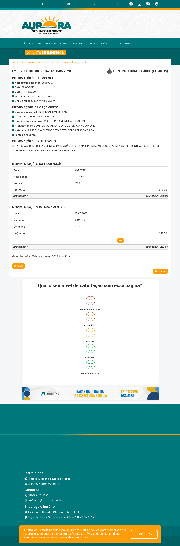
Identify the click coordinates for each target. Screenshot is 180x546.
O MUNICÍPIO (50, 43)
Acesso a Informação (34, 62)
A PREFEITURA (35, 43)
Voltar (18, 266)
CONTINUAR (144, 534)
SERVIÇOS (64, 43)
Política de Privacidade (87, 534)
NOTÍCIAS (104, 43)
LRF (114, 43)
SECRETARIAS (79, 43)
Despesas (55, 62)
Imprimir (160, 271)
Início (15, 62)
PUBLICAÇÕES (126, 43)
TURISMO (93, 43)
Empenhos (70, 62)
